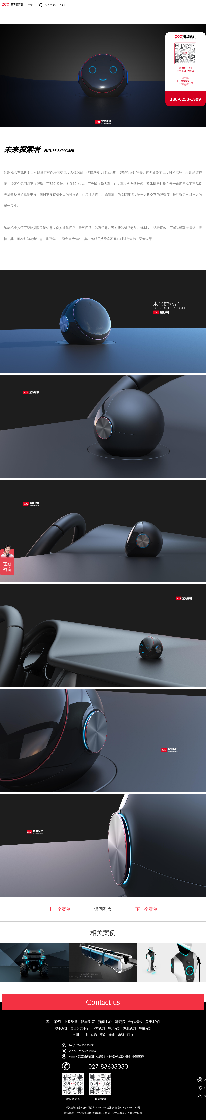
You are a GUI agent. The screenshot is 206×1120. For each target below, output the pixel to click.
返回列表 (103, 909)
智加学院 (87, 1021)
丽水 (130, 1035)
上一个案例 (59, 909)
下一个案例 (146, 909)
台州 (76, 1035)
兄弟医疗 (107, 1113)
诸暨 (121, 1035)
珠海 (94, 1035)
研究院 (120, 1021)
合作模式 (135, 1021)
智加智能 (97, 1113)
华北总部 (114, 1028)
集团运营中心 (80, 1028)
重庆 (103, 1035)
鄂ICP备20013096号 (129, 1107)
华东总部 (145, 1028)
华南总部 (98, 1028)
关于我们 (152, 1021)
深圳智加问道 (135, 1113)
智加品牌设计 (119, 1113)
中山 (85, 1035)
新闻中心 (105, 1021)
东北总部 (129, 1028)
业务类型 (70, 1021)
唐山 (112, 1035)
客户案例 (53, 1021)
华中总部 (61, 1028)
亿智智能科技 (84, 1113)
